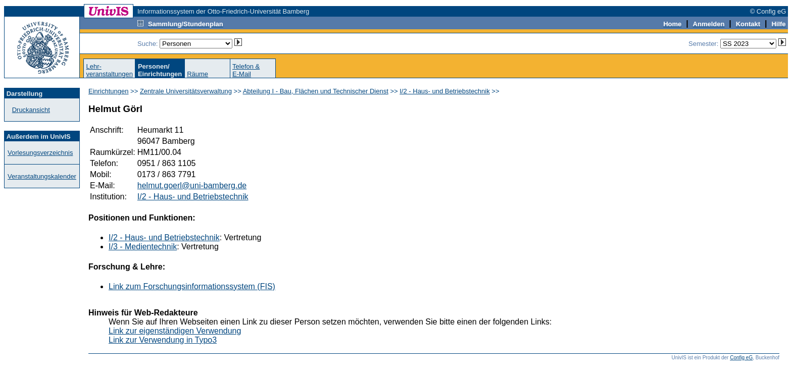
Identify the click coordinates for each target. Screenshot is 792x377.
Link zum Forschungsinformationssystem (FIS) (192, 286)
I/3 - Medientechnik (143, 246)
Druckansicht (31, 110)
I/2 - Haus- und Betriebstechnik (444, 91)
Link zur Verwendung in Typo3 (163, 340)
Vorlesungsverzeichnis (40, 152)
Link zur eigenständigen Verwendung (175, 331)
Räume (197, 74)
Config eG (741, 357)
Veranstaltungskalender (42, 176)
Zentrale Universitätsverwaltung (186, 91)
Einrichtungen (108, 91)
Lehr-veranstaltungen (109, 70)
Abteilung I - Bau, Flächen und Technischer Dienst (315, 91)
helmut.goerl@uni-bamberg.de (191, 185)
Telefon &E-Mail (246, 70)
